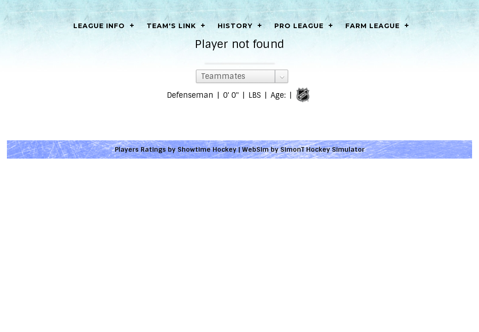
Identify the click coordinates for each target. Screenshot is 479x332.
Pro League (299, 26)
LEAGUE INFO (99, 26)
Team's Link (171, 26)
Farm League (372, 26)
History (235, 26)
